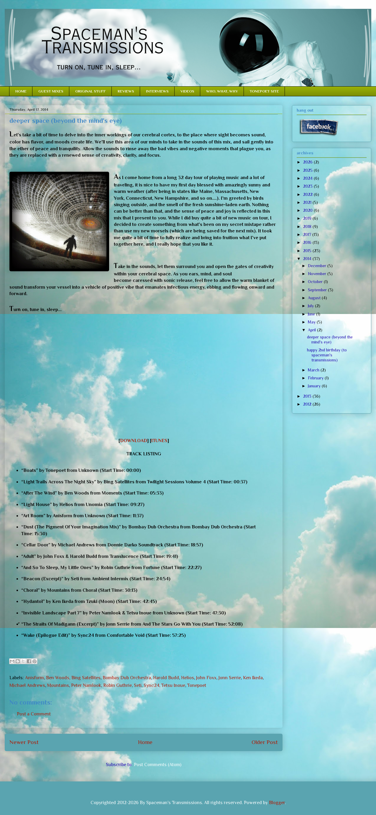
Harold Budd (166, 677)
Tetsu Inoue (173, 685)
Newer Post (24, 742)
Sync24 (151, 685)
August (315, 297)
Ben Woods (57, 677)
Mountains (58, 685)
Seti (138, 685)
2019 (308, 218)
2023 (308, 186)
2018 (308, 226)
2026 (308, 162)
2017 (307, 234)
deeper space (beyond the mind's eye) (330, 339)
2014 (308, 258)
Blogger (277, 802)
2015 (308, 250)
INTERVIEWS (157, 91)
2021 (308, 202)
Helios (187, 677)
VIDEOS (187, 91)
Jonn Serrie (230, 677)
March (314, 370)
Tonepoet (196, 685)
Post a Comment (34, 714)
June (312, 314)
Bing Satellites (86, 677)
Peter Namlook (86, 685)
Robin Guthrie (117, 685)
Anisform (34, 677)
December (317, 265)
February (316, 378)
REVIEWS (126, 91)
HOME (21, 91)
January (315, 385)
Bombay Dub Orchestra (127, 677)
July (311, 305)
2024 (308, 178)
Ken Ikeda (253, 677)
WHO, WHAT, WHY (222, 91)
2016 (308, 242)
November (317, 273)
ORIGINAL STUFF (90, 91)
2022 (308, 194)
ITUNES (159, 440)
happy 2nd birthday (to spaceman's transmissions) (327, 355)
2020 (308, 210)
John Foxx (206, 677)
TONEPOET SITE (264, 91)
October (316, 281)
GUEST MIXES (50, 91)
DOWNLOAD (133, 440)
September (318, 289)
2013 (308, 396)
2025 (308, 170)
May (312, 322)
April (312, 330)
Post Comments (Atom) (157, 764)
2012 (308, 404)
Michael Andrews (27, 685)
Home (145, 742)
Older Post (265, 742)
